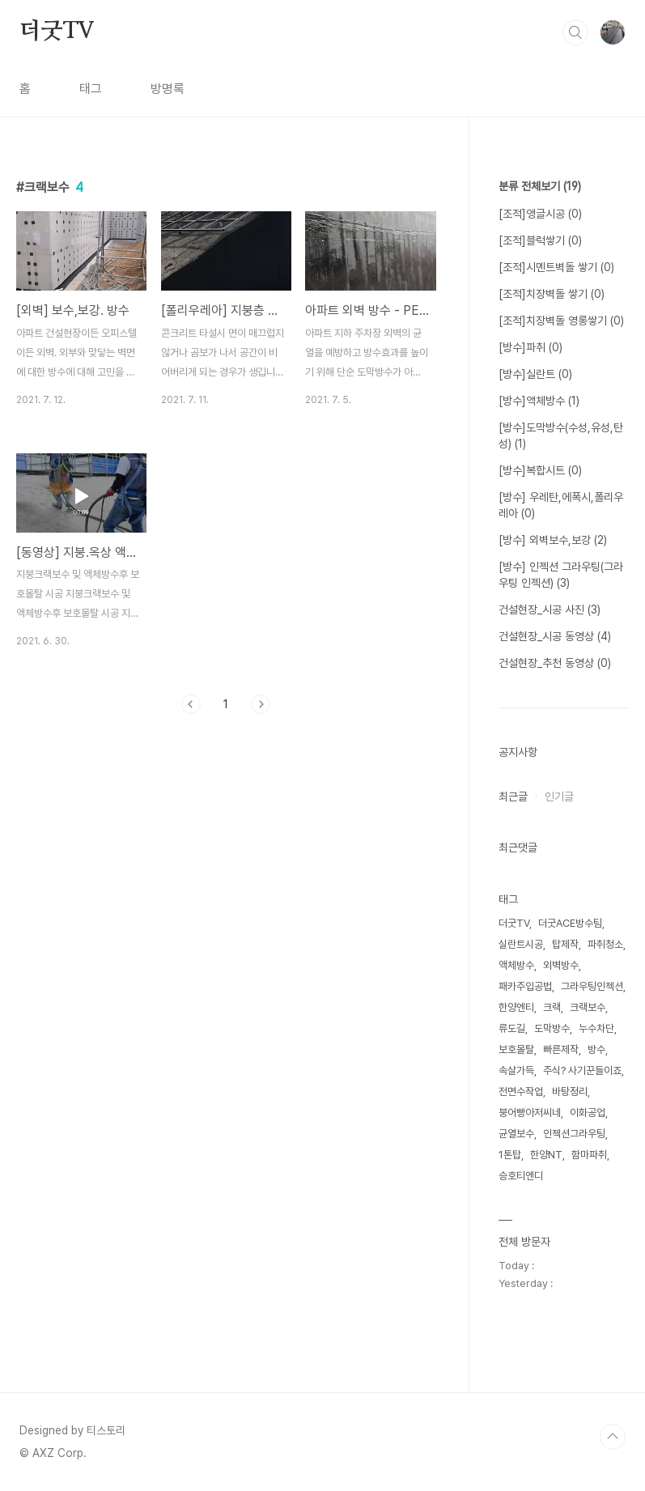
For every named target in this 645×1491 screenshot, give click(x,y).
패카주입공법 (525, 986)
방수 (596, 1049)
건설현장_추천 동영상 (555, 662)
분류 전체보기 (540, 186)
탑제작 (565, 944)
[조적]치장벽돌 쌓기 (552, 293)
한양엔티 (516, 1007)
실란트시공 (521, 944)
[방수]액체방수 (539, 400)
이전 (191, 704)
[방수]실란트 (535, 373)
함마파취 (589, 1155)
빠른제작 (561, 1049)
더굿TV (57, 31)
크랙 (552, 1007)
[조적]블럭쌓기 (540, 240)
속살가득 (516, 1070)
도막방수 (552, 1028)
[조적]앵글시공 (540, 213)
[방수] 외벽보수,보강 (553, 539)
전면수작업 (521, 1091)
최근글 (513, 796)
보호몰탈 (516, 1049)
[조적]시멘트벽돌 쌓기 (556, 267)
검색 (575, 32)
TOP (613, 1437)
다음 (260, 704)
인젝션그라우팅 (574, 1134)
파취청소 (605, 944)
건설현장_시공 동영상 (555, 636)
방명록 (168, 88)
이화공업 (587, 1113)
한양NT (546, 1155)
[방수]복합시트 (540, 470)
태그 (90, 88)
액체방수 (516, 965)
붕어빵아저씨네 (530, 1113)
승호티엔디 (521, 1176)
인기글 (559, 796)
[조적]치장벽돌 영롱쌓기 (561, 320)
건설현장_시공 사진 (549, 609)
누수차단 (596, 1028)
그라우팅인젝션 (592, 986)
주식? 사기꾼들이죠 (582, 1070)
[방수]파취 (530, 347)
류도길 (512, 1028)
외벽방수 (561, 965)
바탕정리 (570, 1091)
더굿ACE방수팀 (570, 923)
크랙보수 (587, 1007)
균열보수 (516, 1134)
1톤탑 (510, 1155)
